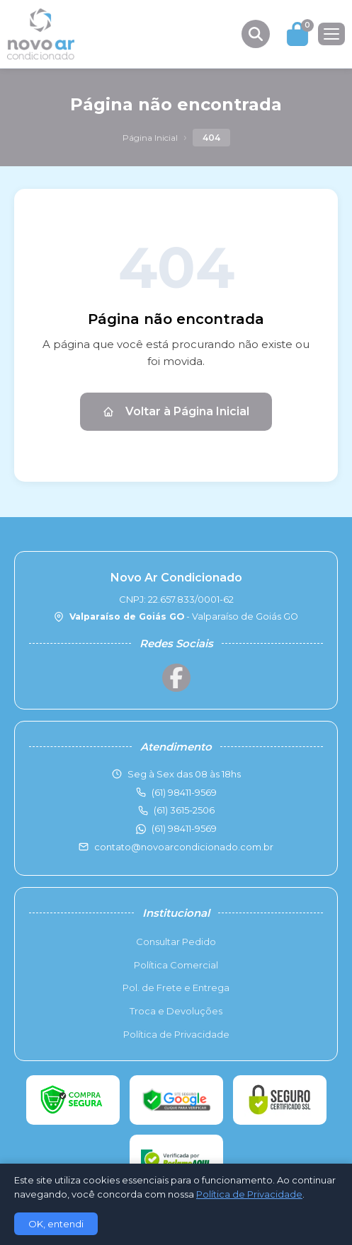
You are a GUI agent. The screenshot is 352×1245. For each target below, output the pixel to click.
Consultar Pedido (176, 941)
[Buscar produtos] (256, 34)
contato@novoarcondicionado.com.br (183, 846)
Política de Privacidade (176, 1034)
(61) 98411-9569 (184, 828)
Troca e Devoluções (176, 1011)
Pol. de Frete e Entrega (176, 987)
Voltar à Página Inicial (176, 411)
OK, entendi (56, 1223)
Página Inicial (150, 137)
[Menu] (331, 34)
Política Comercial (176, 965)
